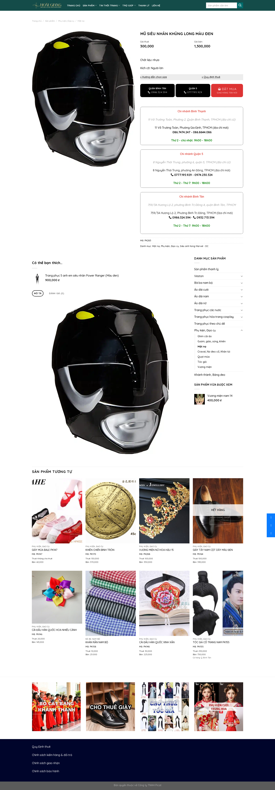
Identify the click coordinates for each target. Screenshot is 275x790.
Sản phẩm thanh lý (206, 269)
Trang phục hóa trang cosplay (214, 317)
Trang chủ (37, 21)
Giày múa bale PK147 (44, 550)
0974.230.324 (203, 175)
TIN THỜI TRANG (109, 5)
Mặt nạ (81, 21)
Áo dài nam (201, 296)
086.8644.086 (202, 132)
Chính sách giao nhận (46, 763)
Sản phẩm (50, 21)
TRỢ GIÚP (129, 5)
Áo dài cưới (201, 289)
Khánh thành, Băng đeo (209, 374)
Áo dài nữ (200, 303)
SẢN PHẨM (90, 5)
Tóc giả (202, 361)
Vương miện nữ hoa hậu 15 (156, 550)
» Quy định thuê (211, 77)
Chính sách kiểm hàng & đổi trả (52, 755)
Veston (199, 276)
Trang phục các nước (207, 310)
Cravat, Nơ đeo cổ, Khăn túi (214, 351)
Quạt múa (204, 356)
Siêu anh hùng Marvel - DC (194, 246)
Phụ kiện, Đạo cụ (66, 21)
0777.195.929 (183, 175)
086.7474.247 (181, 132)
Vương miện (205, 367)
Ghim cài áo (205, 336)
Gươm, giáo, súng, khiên (212, 341)
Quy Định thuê (41, 746)
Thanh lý (143, 5)
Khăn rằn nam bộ (97, 642)
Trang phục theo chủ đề (209, 323)
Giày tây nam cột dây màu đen (213, 550)
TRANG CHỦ (73, 5)
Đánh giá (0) (56, 293)
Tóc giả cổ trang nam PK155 (211, 642)
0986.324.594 (181, 217)
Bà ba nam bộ (203, 282)
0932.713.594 (205, 217)
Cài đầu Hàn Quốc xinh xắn (157, 642)
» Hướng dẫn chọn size (153, 77)
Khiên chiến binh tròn (100, 550)
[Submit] (240, 5)
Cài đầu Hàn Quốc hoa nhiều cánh (54, 630)
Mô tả (37, 293)
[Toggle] (241, 276)
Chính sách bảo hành (45, 771)
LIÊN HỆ (156, 5)
